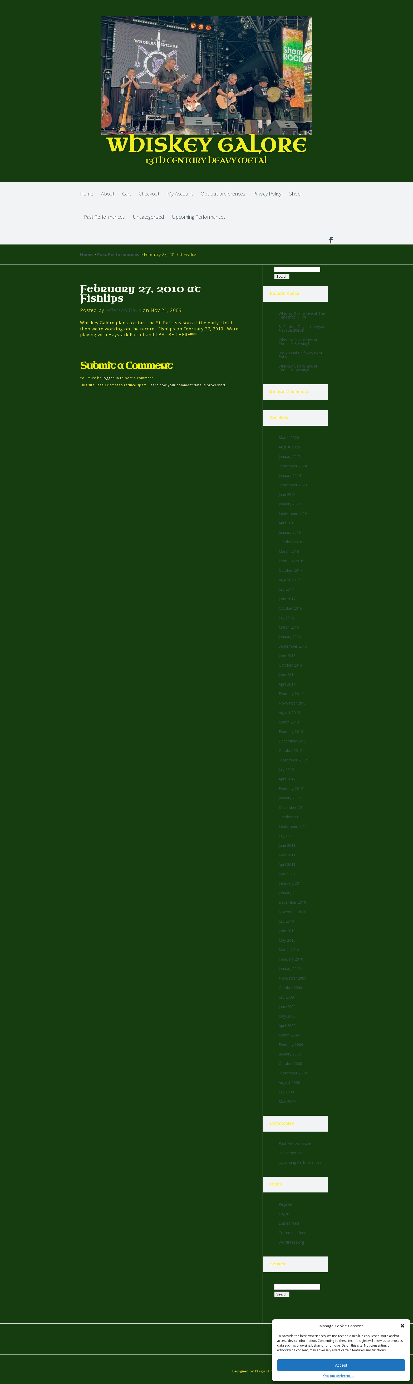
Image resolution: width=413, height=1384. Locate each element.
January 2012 (290, 797)
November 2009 (292, 978)
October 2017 (290, 570)
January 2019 (290, 532)
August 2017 (289, 579)
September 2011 (293, 826)
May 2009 (287, 1016)
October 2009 (290, 987)
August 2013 (289, 712)
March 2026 (289, 437)
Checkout (149, 193)
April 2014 (287, 684)
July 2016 (286, 617)
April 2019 (287, 522)
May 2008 (287, 1101)
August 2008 (289, 1082)
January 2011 (290, 892)
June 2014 (287, 674)
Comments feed (292, 1232)
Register (286, 1204)
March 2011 (289, 873)
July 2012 (286, 769)
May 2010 (287, 940)
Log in (284, 1213)
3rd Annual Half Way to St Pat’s (300, 354)
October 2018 (290, 541)
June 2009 (287, 1006)
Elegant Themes (270, 1371)
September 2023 (293, 484)
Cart (126, 193)
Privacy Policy (267, 193)
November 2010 (292, 911)
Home (86, 193)
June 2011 (287, 845)
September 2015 (293, 646)
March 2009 (289, 1035)
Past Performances (104, 217)
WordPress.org (291, 1242)
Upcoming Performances (199, 217)
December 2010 (292, 902)
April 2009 (287, 1025)
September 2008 (293, 1072)
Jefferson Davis (123, 310)
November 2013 (292, 703)
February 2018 (291, 560)
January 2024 (290, 475)
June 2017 (287, 598)
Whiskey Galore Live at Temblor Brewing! (298, 341)
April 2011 (287, 864)
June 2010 (287, 930)
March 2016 (289, 627)
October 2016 (290, 608)
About (107, 193)
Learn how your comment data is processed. (187, 385)
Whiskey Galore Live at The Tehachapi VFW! (302, 315)
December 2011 (292, 807)
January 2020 (290, 503)
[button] (402, 1325)
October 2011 (290, 816)
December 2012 (292, 741)
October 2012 (290, 750)
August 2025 (289, 446)
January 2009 (290, 1054)
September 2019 (293, 513)
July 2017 (286, 589)
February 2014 (291, 693)
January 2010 (290, 968)
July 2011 (286, 835)
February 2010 (291, 959)
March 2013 (289, 722)
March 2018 (289, 551)
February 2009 (291, 1044)
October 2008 (290, 1063)
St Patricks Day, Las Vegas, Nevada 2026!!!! (302, 328)
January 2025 (290, 456)
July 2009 (286, 997)
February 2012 (291, 788)
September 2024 (293, 465)
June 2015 (287, 655)
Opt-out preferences (338, 1375)
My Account (180, 193)
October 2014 (290, 665)
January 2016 (290, 636)
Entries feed (289, 1223)
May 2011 (287, 854)
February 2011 (291, 883)
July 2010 (286, 921)
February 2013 (291, 731)
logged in (111, 378)
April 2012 (287, 778)
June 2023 (287, 494)
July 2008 (286, 1091)
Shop (295, 193)
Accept (341, 1365)
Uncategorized (148, 217)
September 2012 (293, 759)
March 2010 (289, 949)
